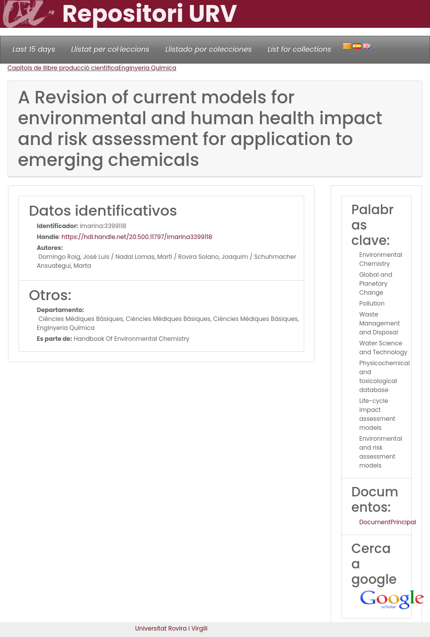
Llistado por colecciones (209, 49)
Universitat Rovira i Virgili (171, 628)
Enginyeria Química (147, 68)
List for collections (299, 49)
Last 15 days (33, 49)
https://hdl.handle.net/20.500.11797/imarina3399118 (137, 237)
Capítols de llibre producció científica (62, 68)
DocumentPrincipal (387, 522)
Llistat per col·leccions (110, 49)
